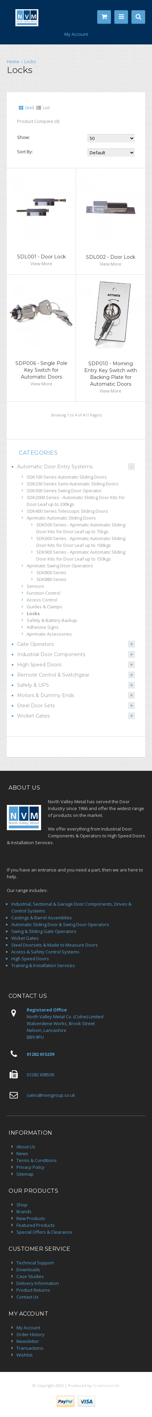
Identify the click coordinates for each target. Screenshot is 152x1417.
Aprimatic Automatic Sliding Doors (61, 518)
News (22, 1153)
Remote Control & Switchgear (53, 675)
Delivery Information (37, 1283)
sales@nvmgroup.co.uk (51, 1095)
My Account (76, 34)
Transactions (29, 1348)
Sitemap (25, 1174)
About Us (25, 1147)
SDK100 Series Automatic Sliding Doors (67, 477)
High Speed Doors (39, 665)
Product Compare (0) (38, 121)
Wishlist (24, 1355)
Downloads (28, 1269)
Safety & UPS (33, 685)
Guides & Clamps (44, 607)
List (46, 107)
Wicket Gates (33, 716)
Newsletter (27, 1341)
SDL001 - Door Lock (41, 257)
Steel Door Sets (36, 706)
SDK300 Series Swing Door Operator (64, 490)
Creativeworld (106, 1385)
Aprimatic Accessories (49, 634)
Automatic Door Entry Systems (54, 467)
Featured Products (35, 1225)
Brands (23, 1211)
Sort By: (25, 151)
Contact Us (27, 1297)
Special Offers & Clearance (44, 1232)
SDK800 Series (51, 572)
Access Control (42, 600)
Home (13, 61)
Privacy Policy (30, 1167)
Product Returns (33, 1290)
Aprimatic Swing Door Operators (60, 566)
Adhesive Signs (43, 627)
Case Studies (30, 1276)
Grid (29, 107)
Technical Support (35, 1263)
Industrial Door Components (51, 654)
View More (41, 263)
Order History (30, 1334)
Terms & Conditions (36, 1160)
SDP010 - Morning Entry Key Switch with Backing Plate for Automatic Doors (110, 373)
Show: (23, 137)
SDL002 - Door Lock (110, 257)
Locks (30, 61)
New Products (30, 1218)
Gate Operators (35, 644)
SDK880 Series (51, 579)
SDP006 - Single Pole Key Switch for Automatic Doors (41, 370)
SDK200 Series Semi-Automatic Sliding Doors (72, 484)
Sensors (35, 586)
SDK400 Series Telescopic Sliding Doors (67, 511)
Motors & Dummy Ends (45, 695)
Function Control (43, 593)
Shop (21, 1205)
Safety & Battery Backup (52, 620)
